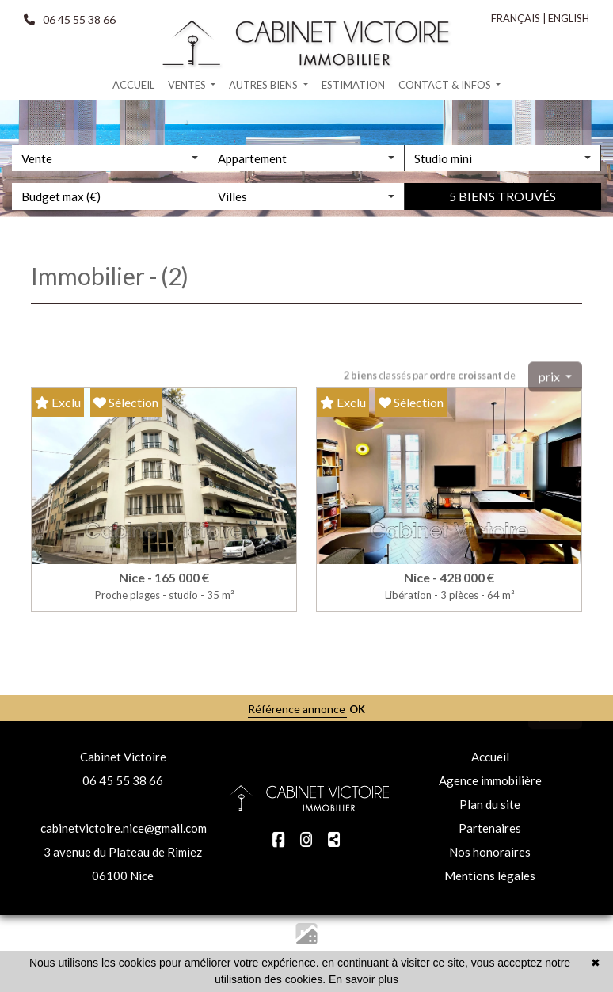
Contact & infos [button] (445, 84)
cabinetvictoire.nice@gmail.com (123, 828)
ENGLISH (568, 18)
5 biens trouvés (502, 242)
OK (357, 709)
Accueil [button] (133, 84)
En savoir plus (363, 979)
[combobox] (110, 203)
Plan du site (489, 804)
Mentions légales (489, 875)
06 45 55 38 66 (122, 780)
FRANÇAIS (515, 18)
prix (550, 404)
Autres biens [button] (264, 84)
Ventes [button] (188, 84)
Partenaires (490, 828)
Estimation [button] (353, 84)
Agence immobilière (490, 780)
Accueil (490, 757)
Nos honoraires (490, 852)
